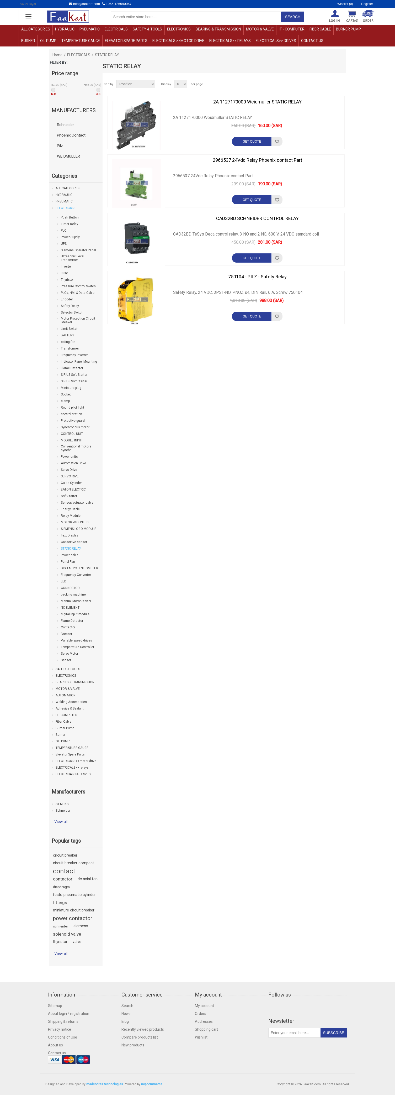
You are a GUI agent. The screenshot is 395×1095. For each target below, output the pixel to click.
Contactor (68, 627)
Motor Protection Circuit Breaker (78, 320)
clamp (65, 401)
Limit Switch (69, 329)
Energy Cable (70, 509)
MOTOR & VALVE (260, 29)
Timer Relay (69, 224)
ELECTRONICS (179, 29)
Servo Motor (69, 653)
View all (60, 821)
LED (63, 581)
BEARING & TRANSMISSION (218, 29)
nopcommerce (151, 1084)
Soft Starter (69, 496)
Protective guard (73, 421)
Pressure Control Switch (78, 286)
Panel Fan (68, 562)
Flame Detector (72, 368)
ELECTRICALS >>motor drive (178, 41)
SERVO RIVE (70, 476)
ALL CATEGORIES (35, 29)
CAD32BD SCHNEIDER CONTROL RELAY (257, 218)
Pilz (60, 145)
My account (204, 1006)
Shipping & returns (63, 1021)
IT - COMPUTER (292, 29)
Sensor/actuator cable (77, 502)
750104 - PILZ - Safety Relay (257, 276)
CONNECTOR (70, 588)
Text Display (69, 535)
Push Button (70, 217)
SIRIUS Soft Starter (74, 375)
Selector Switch (72, 312)
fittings (60, 902)
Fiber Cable (320, 29)
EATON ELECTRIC (73, 489)
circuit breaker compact (73, 863)
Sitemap (55, 1006)
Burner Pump (348, 29)
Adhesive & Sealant (70, 708)
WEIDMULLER (68, 156)
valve (77, 942)
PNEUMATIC (89, 29)
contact (64, 871)
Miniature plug (71, 388)
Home (57, 55)
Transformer (70, 348)
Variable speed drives (76, 640)
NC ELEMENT (70, 607)
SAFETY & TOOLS (147, 29)
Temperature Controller (77, 647)
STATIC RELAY (71, 548)
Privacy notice (59, 1029)
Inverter (66, 266)
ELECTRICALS (116, 29)
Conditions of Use (62, 1037)
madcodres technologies (104, 1084)
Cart (352, 20)
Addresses (204, 1021)
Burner (28, 41)
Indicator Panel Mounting (79, 361)
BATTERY (67, 335)
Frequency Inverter (74, 355)
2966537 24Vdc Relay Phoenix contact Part (257, 160)
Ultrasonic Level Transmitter (72, 258)
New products (132, 1045)
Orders (200, 1013)
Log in (334, 20)
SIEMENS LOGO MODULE (78, 529)
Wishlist (201, 1037)
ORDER (368, 20)
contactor (62, 879)
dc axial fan (88, 879)
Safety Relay (70, 306)
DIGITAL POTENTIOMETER (79, 568)
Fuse (64, 273)
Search (127, 1006)
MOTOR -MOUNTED (75, 522)
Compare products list (139, 1037)
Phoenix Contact (71, 135)
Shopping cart (206, 1029)
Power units (69, 456)
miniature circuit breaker (73, 910)
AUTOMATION (66, 695)
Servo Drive (69, 470)
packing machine (73, 594)
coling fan (68, 342)
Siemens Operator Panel (78, 250)
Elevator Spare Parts (126, 41)
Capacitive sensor (74, 542)
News (126, 1013)
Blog (125, 1021)
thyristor (60, 942)
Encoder (67, 299)
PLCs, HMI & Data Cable (77, 293)
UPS (64, 244)
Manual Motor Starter (76, 601)
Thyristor (67, 279)
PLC (63, 230)
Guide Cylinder (71, 483)
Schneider (65, 124)
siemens (80, 926)
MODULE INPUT (72, 440)
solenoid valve (67, 934)
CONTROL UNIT (72, 434)
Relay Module (71, 516)
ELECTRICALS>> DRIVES (276, 41)
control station (71, 414)
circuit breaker (65, 855)
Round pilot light (72, 407)
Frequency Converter (76, 575)
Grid (332, 84)
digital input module (75, 614)
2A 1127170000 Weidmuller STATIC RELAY (257, 102)
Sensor (66, 660)
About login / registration (68, 1013)
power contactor (72, 918)
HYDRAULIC (64, 29)
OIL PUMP (48, 41)
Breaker (66, 634)
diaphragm (61, 887)
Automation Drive (73, 463)
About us (55, 1045)
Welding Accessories (71, 702)
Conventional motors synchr (76, 448)
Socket (66, 394)
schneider (60, 926)
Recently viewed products (142, 1029)
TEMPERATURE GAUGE (80, 41)
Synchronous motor (75, 427)
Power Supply (70, 237)
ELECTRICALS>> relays (230, 41)
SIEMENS (62, 804)
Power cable (69, 555)
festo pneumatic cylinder (74, 894)
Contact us (312, 41)
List (341, 84)
